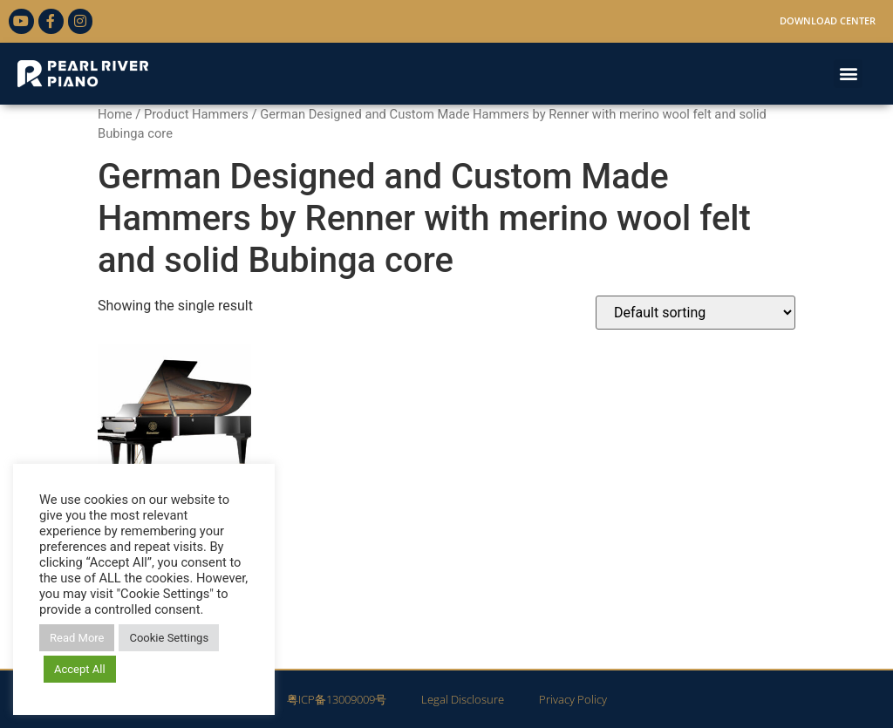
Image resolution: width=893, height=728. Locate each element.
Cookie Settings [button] (168, 637)
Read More (77, 637)
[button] (848, 73)
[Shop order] (695, 313)
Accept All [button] (80, 669)
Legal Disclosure (462, 699)
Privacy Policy (573, 699)
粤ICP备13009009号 (336, 699)
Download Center (828, 20)
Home (115, 114)
